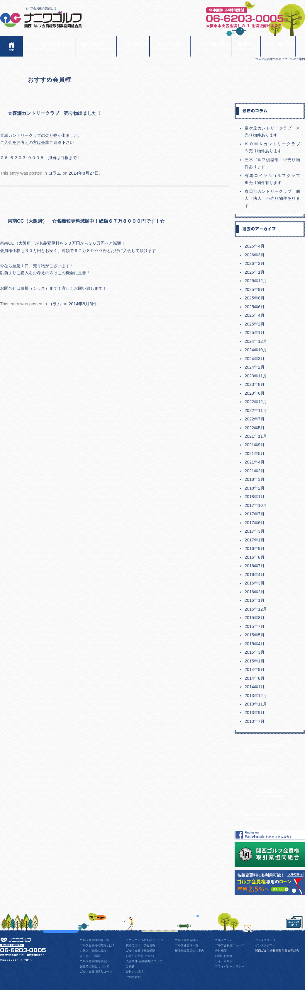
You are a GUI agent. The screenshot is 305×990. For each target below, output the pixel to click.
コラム (54, 173)
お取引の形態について (140, 955)
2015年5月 (255, 635)
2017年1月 (255, 540)
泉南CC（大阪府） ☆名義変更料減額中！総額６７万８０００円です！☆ (86, 221)
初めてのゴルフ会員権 (140, 945)
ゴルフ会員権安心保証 (140, 950)
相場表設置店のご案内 (189, 950)
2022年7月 (255, 419)
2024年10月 (256, 349)
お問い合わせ (278, 46)
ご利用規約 (133, 977)
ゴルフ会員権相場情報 (49, 46)
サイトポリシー (225, 961)
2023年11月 (256, 376)
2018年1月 (255, 496)
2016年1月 (255, 600)
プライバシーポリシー (229, 966)
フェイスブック (265, 940)
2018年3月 (255, 479)
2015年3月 (255, 652)
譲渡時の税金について (274, 770)
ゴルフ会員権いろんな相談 (274, 815)
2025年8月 (255, 298)
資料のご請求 (134, 971)
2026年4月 (255, 246)
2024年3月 (255, 358)
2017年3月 (255, 531)
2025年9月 (255, 289)
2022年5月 (255, 427)
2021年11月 (256, 436)
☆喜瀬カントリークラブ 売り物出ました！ (54, 113)
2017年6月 (255, 522)
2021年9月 (255, 444)
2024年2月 (255, 367)
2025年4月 (255, 315)
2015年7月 (255, 626)
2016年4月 (255, 574)
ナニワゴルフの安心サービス (145, 940)
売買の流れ (133, 46)
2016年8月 (255, 557)
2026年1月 (255, 272)
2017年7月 (255, 514)
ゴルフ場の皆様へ (186, 940)
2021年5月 (255, 453)
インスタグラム (265, 945)
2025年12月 (256, 280)
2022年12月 (256, 401)
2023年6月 (255, 393)
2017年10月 (256, 505)
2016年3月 (255, 583)
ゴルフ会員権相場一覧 (94, 940)
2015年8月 (255, 617)
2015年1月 (255, 661)
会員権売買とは (95, 46)
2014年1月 (255, 686)
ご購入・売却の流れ (93, 950)
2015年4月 (255, 643)
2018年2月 (255, 488)
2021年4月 (255, 462)
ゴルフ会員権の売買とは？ (97, 945)
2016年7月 (255, 565)
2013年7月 (255, 721)
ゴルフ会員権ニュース (229, 945)
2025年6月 (255, 306)
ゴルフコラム (224, 940)
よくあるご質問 (170, 46)
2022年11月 (256, 410)
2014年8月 (255, 678)
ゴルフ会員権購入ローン (274, 793)
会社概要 (245, 46)
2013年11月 (256, 704)
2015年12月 (256, 609)
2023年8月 (255, 384)
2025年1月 (255, 332)
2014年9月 (255, 669)
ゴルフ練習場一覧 (186, 945)
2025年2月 (255, 324)
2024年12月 (256, 341)
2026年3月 (255, 255)
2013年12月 (256, 695)
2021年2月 (255, 470)
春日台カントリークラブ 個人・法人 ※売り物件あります (272, 198)
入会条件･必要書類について (144, 961)
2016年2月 (255, 591)
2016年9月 (255, 548)
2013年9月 (255, 712)
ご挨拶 (130, 966)
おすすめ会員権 (210, 46)
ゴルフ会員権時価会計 (274, 747)
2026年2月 (255, 263)
